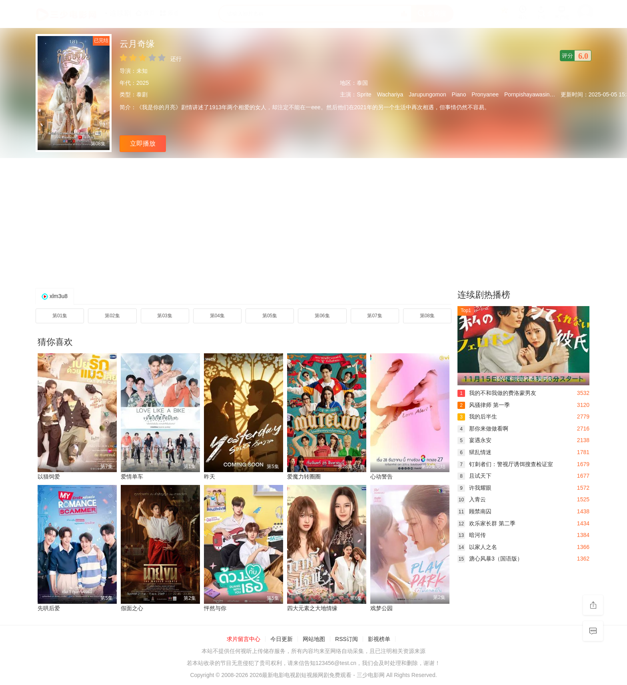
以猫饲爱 (49, 476)
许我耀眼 (474, 488)
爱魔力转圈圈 (304, 476)
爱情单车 (132, 476)
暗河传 (471, 535)
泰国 (362, 83)
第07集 (374, 315)
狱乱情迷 (474, 452)
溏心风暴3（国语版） (490, 558)
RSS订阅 (346, 639)
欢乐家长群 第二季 (486, 523)
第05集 (269, 315)
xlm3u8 (59, 296)
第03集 (164, 315)
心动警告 (381, 476)
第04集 (217, 315)
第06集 (322, 315)
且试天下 (474, 476)
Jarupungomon (427, 94)
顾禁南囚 (474, 511)
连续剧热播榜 (483, 295)
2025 (142, 83)
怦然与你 (215, 608)
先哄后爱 (49, 608)
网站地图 (314, 639)
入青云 (471, 499)
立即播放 (143, 143)
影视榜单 (379, 639)
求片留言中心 (243, 639)
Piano (459, 94)
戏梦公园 (381, 608)
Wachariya (390, 94)
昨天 (209, 476)
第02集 (112, 315)
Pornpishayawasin (527, 94)
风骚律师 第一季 (483, 405)
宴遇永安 (474, 440)
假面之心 (132, 608)
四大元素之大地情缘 (312, 608)
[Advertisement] (313, 222)
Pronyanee (485, 94)
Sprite (364, 94)
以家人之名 (477, 547)
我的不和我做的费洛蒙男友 (496, 393)
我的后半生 (477, 416)
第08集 (427, 315)
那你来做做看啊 (482, 428)
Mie (559, 94)
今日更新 (281, 639)
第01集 (59, 315)
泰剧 (142, 94)
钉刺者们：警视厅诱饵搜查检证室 (505, 464)
